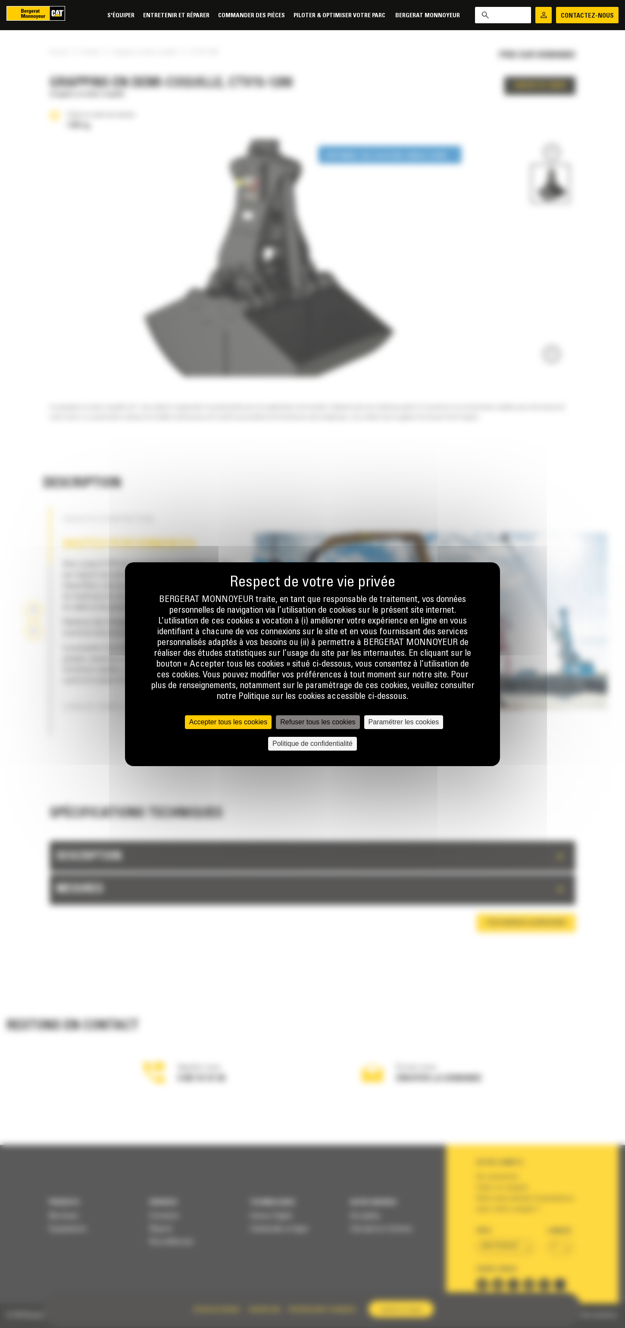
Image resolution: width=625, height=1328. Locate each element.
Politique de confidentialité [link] (312, 743)
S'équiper (120, 16)
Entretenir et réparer (176, 16)
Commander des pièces (251, 16)
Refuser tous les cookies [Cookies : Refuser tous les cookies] (317, 722)
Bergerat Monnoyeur (427, 16)
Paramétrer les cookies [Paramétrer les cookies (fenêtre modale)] (404, 722)
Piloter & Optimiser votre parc (340, 16)
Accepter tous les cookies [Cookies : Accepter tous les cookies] (228, 722)
